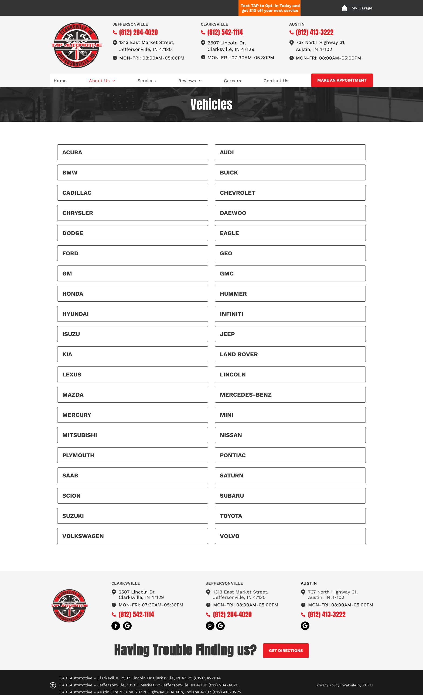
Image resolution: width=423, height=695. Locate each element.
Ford (70, 253)
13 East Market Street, (149, 42)
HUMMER (233, 293)
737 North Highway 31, (321, 42)
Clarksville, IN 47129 (230, 49)
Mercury (76, 414)
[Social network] (127, 626)
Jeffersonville (130, 24)
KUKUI (368, 685)
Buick (229, 172)
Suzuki (73, 515)
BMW (70, 172)
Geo (226, 253)
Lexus (71, 374)
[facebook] (115, 626)
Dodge (72, 233)
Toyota (231, 515)
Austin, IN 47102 (314, 49)
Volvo (230, 536)
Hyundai (75, 313)
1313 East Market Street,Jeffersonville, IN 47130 (240, 594)
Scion (71, 495)
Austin (297, 24)
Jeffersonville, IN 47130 (145, 49)
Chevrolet (237, 192)
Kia (67, 354)
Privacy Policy (327, 685)
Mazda (73, 394)
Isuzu (71, 334)
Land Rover (239, 354)
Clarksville (214, 24)
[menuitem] (60, 80)
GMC (227, 273)
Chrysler (77, 212)
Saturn (231, 475)
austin (309, 583)
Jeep (227, 334)
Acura (72, 152)
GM (67, 273)
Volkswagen (83, 536)
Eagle (229, 233)
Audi (227, 152)
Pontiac (233, 455)
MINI (226, 414)
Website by (351, 685)
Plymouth (78, 455)
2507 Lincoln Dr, (226, 43)
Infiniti (231, 313)
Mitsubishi (79, 435)
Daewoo (233, 212)
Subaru (232, 495)
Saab (70, 475)
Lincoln (233, 374)
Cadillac (76, 192)
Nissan (231, 435)
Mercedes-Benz (246, 394)
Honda (72, 293)
